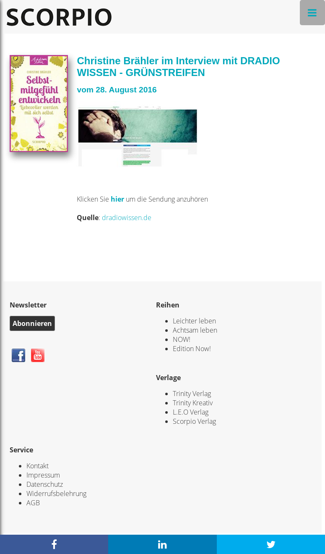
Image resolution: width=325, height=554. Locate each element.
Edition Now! (192, 348)
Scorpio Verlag (194, 421)
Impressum (43, 475)
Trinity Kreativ (193, 402)
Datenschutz (44, 484)
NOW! (181, 339)
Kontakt (37, 465)
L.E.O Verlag (190, 412)
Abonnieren (32, 323)
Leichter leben (194, 321)
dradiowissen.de (126, 217)
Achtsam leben (195, 330)
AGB (33, 502)
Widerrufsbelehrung (56, 493)
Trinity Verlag (192, 393)
